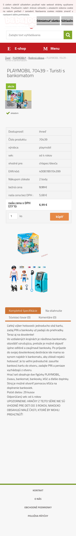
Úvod (7, 58)
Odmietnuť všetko (48, 20)
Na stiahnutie (53, 310)
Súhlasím (67, 20)
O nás (38, 499)
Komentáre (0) (47, 317)
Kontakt (38, 490)
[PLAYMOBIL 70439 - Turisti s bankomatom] (18, 91)
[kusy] (13, 216)
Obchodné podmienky (38, 507)
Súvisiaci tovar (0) (19, 317)
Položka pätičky (38, 516)
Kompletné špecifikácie (23, 310)
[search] (68, 35)
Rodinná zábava (36, 58)
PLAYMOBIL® (19, 58)
